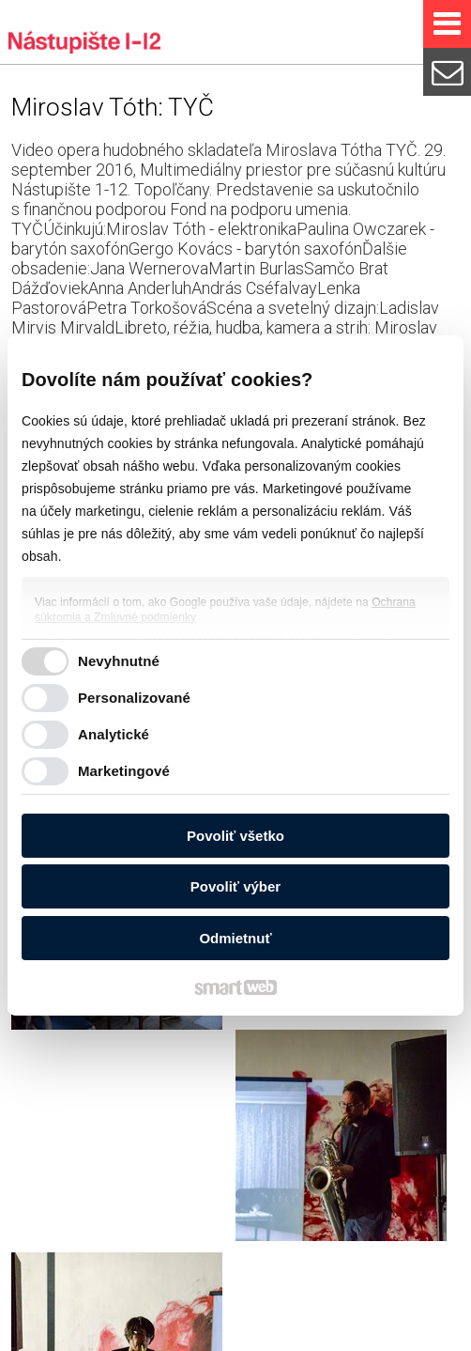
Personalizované (134, 698)
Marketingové (124, 771)
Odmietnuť (235, 938)
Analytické (113, 734)
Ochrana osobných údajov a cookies (261, 1335)
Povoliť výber (235, 886)
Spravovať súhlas (404, 1335)
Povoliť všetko (235, 836)
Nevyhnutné (119, 661)
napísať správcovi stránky (83, 1335)
